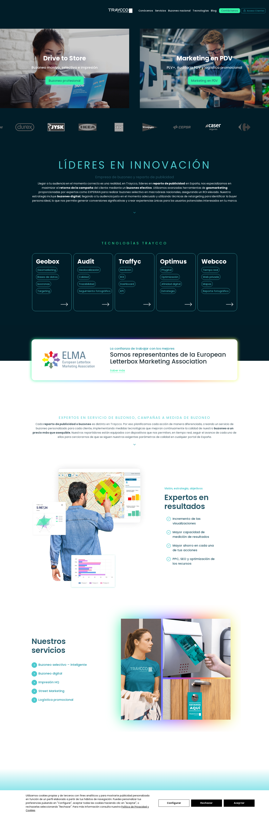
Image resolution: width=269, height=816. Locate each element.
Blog (214, 10)
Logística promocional (55, 700)
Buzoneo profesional (65, 80)
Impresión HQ (48, 682)
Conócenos (145, 10)
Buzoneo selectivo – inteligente (62, 664)
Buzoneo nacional (179, 10)
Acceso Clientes (255, 10)
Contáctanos (229, 10)
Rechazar (206, 803)
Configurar (174, 803)
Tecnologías (201, 10)
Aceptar (239, 803)
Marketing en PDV (204, 80)
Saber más (117, 370)
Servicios (160, 10)
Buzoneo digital (50, 673)
